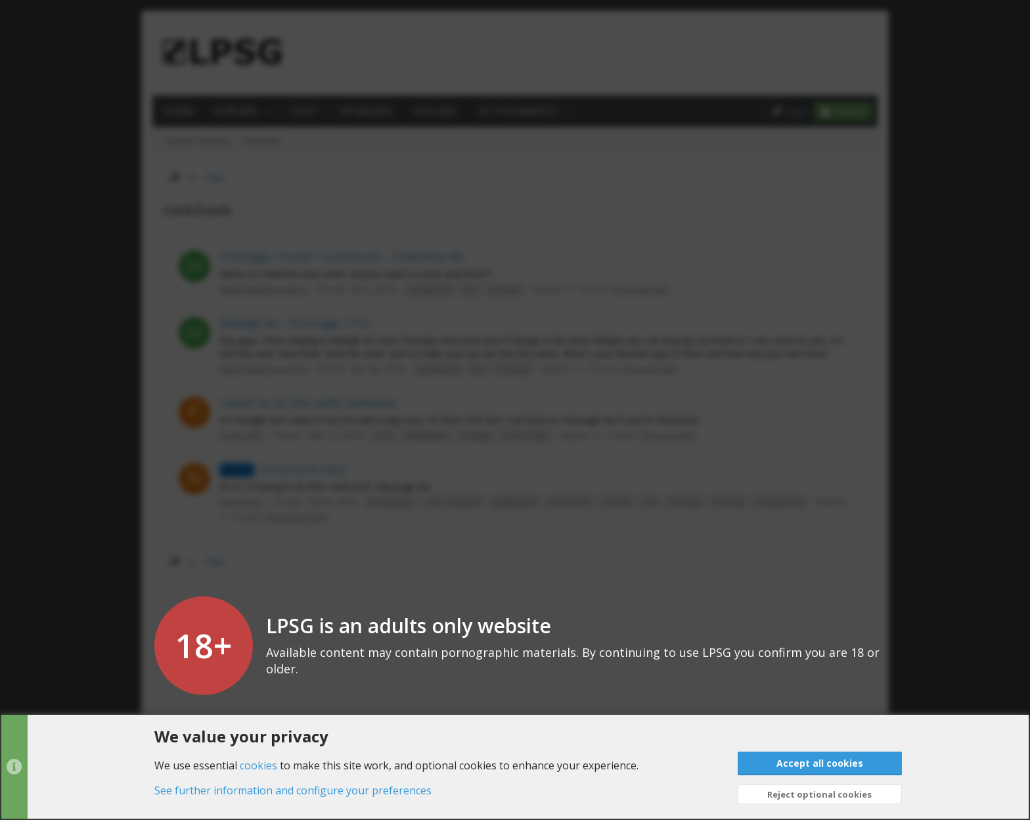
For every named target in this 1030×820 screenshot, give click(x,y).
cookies (258, 765)
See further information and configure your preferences (293, 790)
